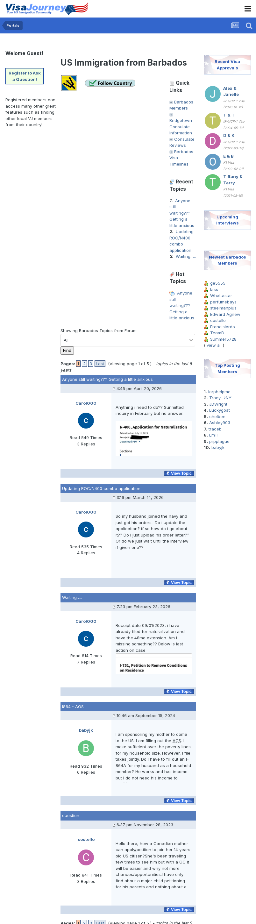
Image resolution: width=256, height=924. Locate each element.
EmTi (213, 434)
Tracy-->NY (220, 397)
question (70, 815)
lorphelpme (219, 391)
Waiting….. (186, 256)
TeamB (217, 332)
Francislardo (222, 326)
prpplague (219, 441)
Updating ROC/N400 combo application (101, 488)
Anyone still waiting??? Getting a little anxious (181, 213)
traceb (215, 428)
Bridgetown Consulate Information (180, 126)
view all (214, 345)
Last (100, 363)
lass (214, 289)
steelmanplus (223, 307)
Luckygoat (219, 410)
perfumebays (223, 301)
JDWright (218, 404)
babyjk (217, 447)
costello (218, 320)
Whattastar (221, 295)
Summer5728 (223, 339)
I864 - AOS (73, 706)
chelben (217, 416)
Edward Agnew (225, 314)
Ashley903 (219, 422)
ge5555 (217, 283)
